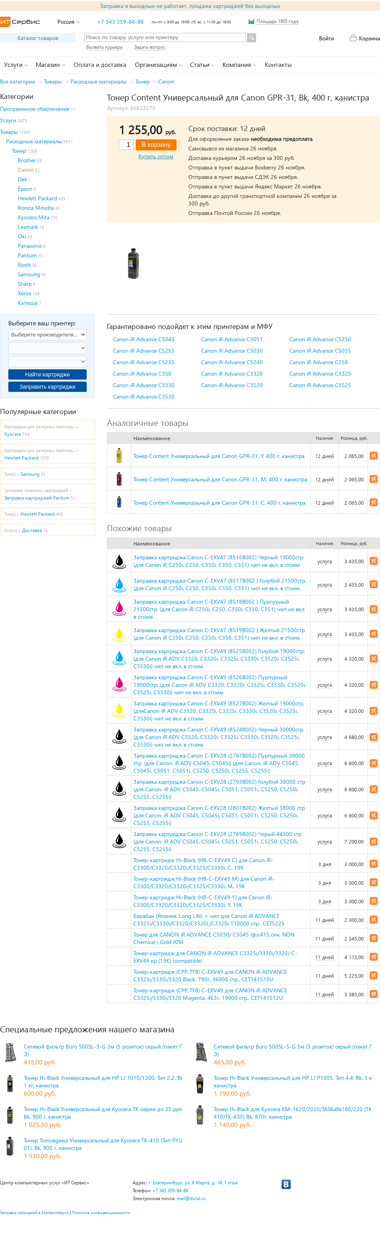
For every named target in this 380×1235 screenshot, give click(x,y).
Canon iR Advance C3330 (144, 385)
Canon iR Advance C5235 (144, 362)
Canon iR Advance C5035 (320, 350)
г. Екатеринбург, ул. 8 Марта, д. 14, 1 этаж (193, 1183)
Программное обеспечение (34, 108)
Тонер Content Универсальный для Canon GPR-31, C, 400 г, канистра (219, 502)
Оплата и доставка (100, 64)
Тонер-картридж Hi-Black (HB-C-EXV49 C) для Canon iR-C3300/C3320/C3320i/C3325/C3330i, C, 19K (203, 863)
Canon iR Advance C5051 (232, 339)
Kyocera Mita (33, 217)
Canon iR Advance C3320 (232, 373)
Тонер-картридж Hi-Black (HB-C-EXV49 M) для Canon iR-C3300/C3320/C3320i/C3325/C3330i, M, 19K (204, 882)
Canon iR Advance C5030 (232, 350)
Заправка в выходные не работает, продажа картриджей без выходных (190, 6)
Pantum (27, 255)
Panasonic (30, 245)
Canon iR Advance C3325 (320, 373)
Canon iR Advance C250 (318, 362)
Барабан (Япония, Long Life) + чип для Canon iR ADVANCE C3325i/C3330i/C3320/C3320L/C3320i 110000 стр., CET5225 (209, 919)
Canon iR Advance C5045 (144, 339)
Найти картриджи (47, 374)
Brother (27, 160)
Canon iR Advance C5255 (144, 350)
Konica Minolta (36, 207)
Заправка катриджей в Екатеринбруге (34, 1212)
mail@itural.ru (191, 1198)
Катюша (28, 302)
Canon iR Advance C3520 (232, 385)
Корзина (369, 38)
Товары (53, 81)
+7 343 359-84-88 (120, 21)
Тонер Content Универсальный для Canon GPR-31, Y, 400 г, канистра (218, 456)
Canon (166, 81)
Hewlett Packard (37, 198)
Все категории (17, 81)
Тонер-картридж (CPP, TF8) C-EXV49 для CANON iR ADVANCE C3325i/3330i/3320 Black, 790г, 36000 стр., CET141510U (210, 975)
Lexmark (28, 226)
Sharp (25, 283)
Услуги (8, 120)
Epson (25, 188)
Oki (22, 236)
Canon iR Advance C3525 (320, 385)
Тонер (142, 81)
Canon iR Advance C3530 (144, 396)
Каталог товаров (37, 38)
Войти (326, 38)
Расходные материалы (98, 81)
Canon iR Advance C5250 (320, 339)
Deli (22, 179)
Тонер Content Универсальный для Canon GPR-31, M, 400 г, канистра (220, 479)
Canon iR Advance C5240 (232, 362)
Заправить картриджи (47, 387)
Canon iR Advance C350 (142, 373)
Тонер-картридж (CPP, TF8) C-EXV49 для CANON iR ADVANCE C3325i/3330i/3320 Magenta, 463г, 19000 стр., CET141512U (210, 993)
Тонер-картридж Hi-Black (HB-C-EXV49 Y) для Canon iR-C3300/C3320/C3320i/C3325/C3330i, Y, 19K (203, 900)
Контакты (278, 64)
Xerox (24, 293)
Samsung (29, 274)
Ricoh (24, 264)
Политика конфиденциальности (101, 1212)
